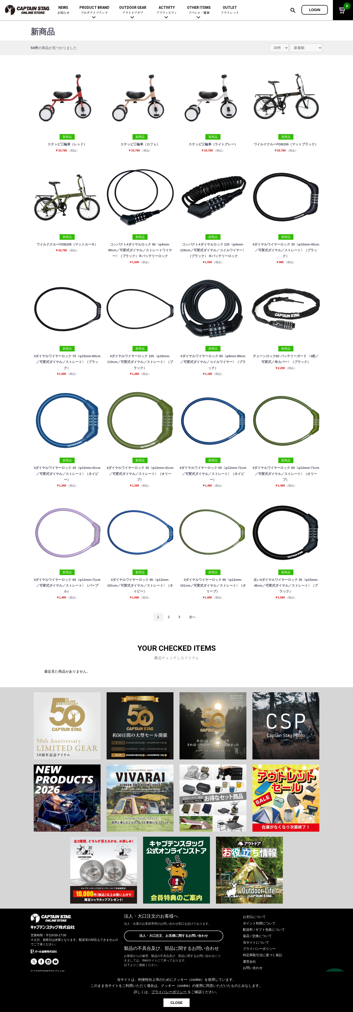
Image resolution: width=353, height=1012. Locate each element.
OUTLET (230, 10)
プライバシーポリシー (260, 967)
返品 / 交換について (258, 955)
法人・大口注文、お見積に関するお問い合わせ (173, 955)
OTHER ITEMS (199, 10)
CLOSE (176, 1003)
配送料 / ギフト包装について (265, 948)
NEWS (63, 10)
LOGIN (314, 10)
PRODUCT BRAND (94, 10)
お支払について (255, 936)
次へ (193, 635)
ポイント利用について (260, 942)
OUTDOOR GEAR (132, 10)
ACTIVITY (166, 10)
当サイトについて (257, 961)
